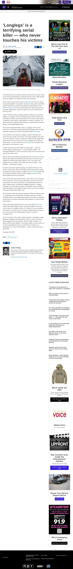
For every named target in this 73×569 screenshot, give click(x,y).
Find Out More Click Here (59, 150)
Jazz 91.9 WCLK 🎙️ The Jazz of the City (59, 188)
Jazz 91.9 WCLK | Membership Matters (36, 11)
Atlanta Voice (59, 425)
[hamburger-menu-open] (3, 2)
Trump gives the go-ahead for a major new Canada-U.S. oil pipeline (59, 287)
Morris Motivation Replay (59, 219)
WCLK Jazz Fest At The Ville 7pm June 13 (59, 46)
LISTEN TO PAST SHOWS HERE (59, 467)
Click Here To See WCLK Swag (59, 399)
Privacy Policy (44, 555)
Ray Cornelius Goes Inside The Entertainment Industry (59, 458)
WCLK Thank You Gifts (59, 389)
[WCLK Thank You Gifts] (59, 374)
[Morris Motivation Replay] (59, 204)
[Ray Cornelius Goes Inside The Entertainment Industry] (59, 442)
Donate (67, 2)
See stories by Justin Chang (19, 257)
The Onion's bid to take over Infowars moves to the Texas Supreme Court (57, 333)
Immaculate (28, 102)
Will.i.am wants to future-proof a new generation (58, 294)
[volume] (8, 7)
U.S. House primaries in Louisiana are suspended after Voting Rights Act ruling (59, 309)
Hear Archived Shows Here (59, 275)
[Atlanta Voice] (59, 414)
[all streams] (66, 7)
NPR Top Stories (12, 237)
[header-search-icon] (60, 2)
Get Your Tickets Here (59, 52)
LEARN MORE (59, 499)
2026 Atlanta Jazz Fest (59, 119)
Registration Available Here (59, 88)
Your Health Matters (59, 262)
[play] (4, 7)
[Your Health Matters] (59, 248)
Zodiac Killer (30, 142)
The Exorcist (9, 107)
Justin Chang (12, 46)
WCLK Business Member (59, 146)
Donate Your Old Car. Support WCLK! (59, 494)
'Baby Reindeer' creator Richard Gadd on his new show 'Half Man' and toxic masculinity (59, 357)
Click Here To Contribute (59, 543)
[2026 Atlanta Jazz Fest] (59, 104)
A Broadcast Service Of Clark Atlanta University (32, 556)
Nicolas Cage (36, 131)
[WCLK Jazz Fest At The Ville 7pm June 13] (59, 30)
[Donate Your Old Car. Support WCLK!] (59, 482)
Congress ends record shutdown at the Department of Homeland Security (59, 341)
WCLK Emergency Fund (59, 538)
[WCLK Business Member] (59, 135)
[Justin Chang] (6, 251)
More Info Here (59, 123)
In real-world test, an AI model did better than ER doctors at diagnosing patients (59, 325)
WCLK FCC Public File (61, 555)
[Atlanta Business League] (59, 68)
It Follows (41, 156)
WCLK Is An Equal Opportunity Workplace (32, 559)
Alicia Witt (36, 204)
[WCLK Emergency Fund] (59, 519)
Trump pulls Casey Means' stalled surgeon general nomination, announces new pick (59, 301)
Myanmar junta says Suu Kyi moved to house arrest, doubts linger (58, 349)
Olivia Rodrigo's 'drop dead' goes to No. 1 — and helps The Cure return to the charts (59, 317)
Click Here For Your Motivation (59, 231)
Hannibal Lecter (32, 171)
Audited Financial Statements (47, 558)
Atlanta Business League (59, 83)
